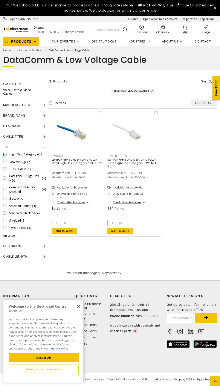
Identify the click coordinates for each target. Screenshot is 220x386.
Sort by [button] (206, 81)
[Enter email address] (181, 318)
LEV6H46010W (117, 156)
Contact (202, 41)
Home (7, 50)
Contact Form (85, 337)
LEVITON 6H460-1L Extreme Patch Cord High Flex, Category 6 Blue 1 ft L (77, 161)
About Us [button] (170, 41)
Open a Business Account (160, 19)
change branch (74, 32)
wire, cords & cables (30, 50)
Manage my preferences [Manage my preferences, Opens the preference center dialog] (44, 369)
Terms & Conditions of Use (123, 379)
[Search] (110, 29)
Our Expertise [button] (64, 41)
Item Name (12, 126)
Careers (80, 343)
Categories (14, 84)
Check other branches (71, 202)
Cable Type (13, 136)
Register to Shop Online (198, 19)
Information (16, 296)
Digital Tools (104, 41)
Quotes (133, 19)
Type (7, 147)
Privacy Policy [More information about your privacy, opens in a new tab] (59, 348)
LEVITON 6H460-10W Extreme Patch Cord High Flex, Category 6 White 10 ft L (132, 163)
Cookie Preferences (92, 379)
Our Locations (85, 325)
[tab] (24, 84)
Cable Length (15, 256)
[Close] (78, 306)
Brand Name (14, 115)
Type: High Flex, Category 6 (131, 91)
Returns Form (85, 331)
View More (11, 236)
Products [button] (21, 41)
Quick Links (85, 296)
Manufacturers (18, 105)
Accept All (43, 358)
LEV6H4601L (60, 156)
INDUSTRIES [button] (137, 41)
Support (14, 19)
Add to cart (64, 231)
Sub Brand (13, 246)
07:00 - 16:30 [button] (47, 32)
